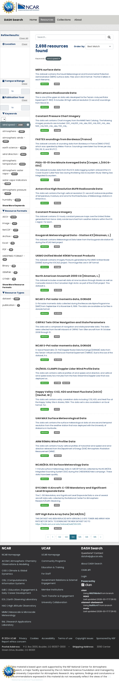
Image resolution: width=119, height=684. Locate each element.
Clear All (23, 38)
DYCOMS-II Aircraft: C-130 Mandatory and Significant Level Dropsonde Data (70, 489)
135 (94, 537)
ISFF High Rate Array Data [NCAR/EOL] (60, 514)
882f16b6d (95, 593)
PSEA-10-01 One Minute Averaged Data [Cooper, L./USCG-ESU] (73, 164)
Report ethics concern (14, 641)
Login (84, 576)
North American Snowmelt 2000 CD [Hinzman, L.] (67, 276)
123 (66, 537)
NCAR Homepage (11, 554)
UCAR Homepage (51, 554)
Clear (24, 44)
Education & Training (53, 567)
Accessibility (48, 638)
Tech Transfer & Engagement (58, 596)
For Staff (46, 573)
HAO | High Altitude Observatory (19, 605)
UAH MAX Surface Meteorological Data (60, 418)
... (55, 536)
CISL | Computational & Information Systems (14, 582)
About (78, 20)
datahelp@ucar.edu (92, 556)
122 (59, 537)
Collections (64, 20)
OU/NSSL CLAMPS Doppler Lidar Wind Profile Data (67, 369)
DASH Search (13, 20)
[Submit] (109, 37)
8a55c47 (94, 605)
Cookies (34, 638)
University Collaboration (54, 602)
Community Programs (54, 561)
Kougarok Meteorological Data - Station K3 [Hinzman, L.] (73, 235)
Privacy (23, 638)
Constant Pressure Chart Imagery (57, 116)
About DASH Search (91, 563)
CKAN (86, 584)
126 (86, 537)
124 (73, 537)
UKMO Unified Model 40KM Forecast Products (65, 255)
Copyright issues (84, 638)
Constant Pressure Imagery (53, 212)
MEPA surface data (48, 69)
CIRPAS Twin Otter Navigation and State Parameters (70, 322)
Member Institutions (52, 589)
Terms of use (65, 638)
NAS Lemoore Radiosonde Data (56, 93)
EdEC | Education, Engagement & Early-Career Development (19, 591)
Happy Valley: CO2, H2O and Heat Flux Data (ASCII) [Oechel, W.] (68, 393)
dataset (44, 84)
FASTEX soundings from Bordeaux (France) (63, 139)
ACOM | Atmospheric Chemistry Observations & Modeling (19, 562)
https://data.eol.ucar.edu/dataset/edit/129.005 (58, 524)
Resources (47, 20)
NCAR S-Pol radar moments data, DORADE (63, 299)
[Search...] (70, 37)
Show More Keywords (13, 205)
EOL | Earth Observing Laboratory (19, 599)
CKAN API (86, 570)
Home (33, 20)
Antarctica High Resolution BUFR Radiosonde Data (69, 189)
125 (79, 537)
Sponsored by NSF (105, 638)
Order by (79, 46)
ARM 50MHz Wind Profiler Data (55, 441)
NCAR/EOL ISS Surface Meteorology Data (62, 464)
